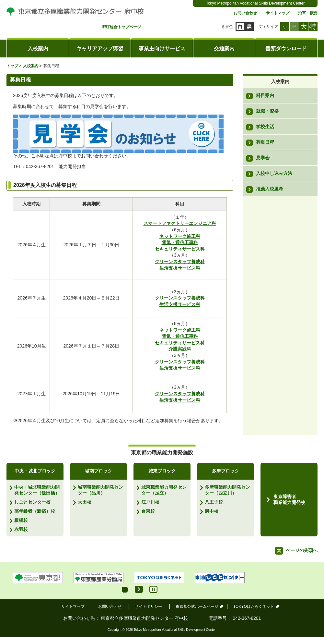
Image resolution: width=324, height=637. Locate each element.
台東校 (148, 511)
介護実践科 (179, 348)
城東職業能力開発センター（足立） (164, 490)
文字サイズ (268, 26)
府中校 (211, 511)
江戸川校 (150, 502)
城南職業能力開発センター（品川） (100, 490)
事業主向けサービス (162, 48)
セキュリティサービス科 (180, 248)
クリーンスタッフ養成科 (180, 261)
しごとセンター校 (32, 502)
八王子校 (214, 502)
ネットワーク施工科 (179, 236)
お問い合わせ (245, 13)
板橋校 (21, 520)
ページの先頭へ (302, 550)
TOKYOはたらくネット (253, 606)
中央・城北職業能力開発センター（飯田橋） (37, 490)
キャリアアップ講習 (99, 48)
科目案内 (265, 95)
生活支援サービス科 (179, 268)
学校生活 (265, 126)
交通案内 (224, 48)
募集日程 (265, 142)
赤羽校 (21, 529)
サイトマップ (277, 13)
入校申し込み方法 (274, 173)
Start (139, 589)
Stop (153, 589)
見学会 (263, 157)
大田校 (84, 502)
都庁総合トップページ (121, 27)
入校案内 (38, 48)
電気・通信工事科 (180, 242)
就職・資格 (267, 111)
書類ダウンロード (286, 48)
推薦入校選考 (269, 188)
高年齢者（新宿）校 (34, 511)
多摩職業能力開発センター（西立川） (227, 490)
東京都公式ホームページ (197, 606)
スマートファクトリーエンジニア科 (180, 223)
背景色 (227, 26)
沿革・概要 (308, 13)
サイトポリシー (148, 606)
